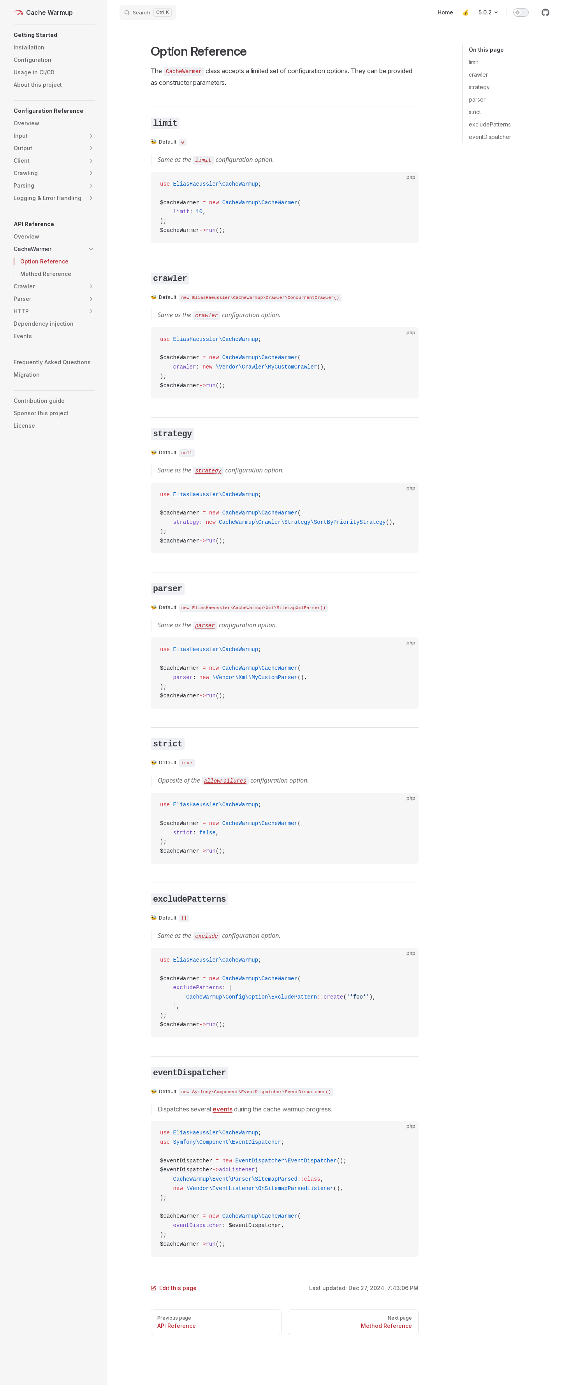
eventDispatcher (490, 136)
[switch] (521, 12)
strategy (479, 87)
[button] (54, 35)
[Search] (148, 12)
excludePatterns (490, 124)
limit (473, 62)
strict (475, 112)
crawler (478, 74)
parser (477, 99)
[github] (545, 12)
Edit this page (174, 1288)
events (222, 1109)
